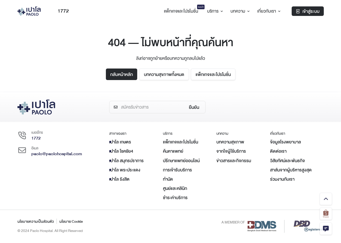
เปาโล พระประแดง (124, 170)
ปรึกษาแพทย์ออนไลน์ (181, 160)
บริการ (214, 11)
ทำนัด (168, 179)
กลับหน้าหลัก (121, 74)
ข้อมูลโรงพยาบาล (285, 142)
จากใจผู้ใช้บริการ (231, 151)
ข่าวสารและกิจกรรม (233, 160)
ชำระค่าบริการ (175, 197)
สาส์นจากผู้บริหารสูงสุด (291, 170)
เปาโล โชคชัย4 (121, 151)
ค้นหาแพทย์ (173, 151)
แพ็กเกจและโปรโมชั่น (213, 74)
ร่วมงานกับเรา (282, 179)
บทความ (239, 11)
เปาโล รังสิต (119, 179)
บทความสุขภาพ (230, 142)
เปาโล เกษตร (120, 142)
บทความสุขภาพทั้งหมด (164, 74)
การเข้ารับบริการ (177, 170)
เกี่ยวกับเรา (268, 11)
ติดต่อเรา (278, 151)
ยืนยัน (194, 107)
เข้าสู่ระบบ (307, 11)
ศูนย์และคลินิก (175, 188)
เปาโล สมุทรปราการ (126, 160)
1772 (59, 11)
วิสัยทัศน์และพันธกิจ (287, 160)
